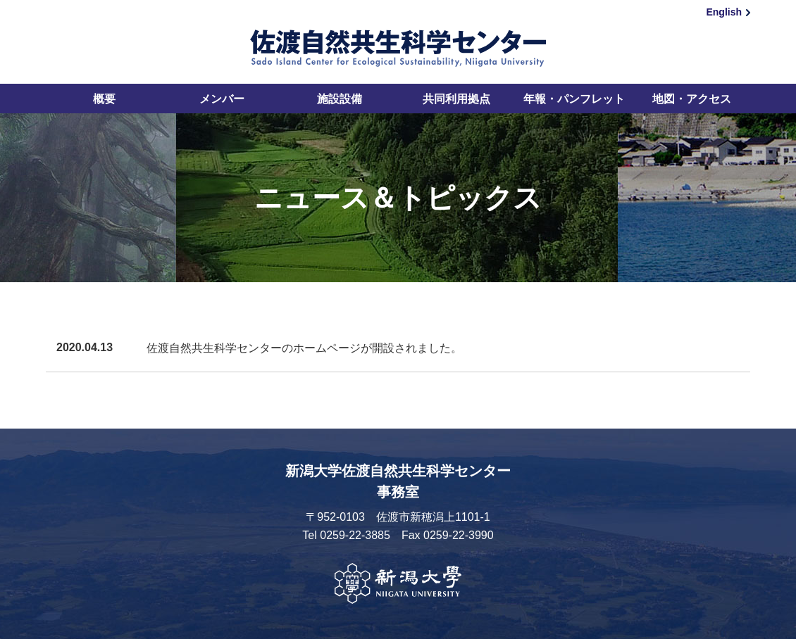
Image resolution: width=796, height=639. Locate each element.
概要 (104, 99)
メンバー (221, 99)
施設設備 (339, 99)
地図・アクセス (691, 99)
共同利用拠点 (456, 99)
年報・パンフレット (574, 99)
